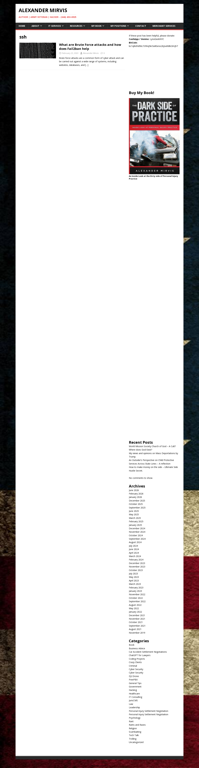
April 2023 (134, 580)
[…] (86, 64)
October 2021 (136, 622)
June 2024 (134, 549)
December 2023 (137, 563)
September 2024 (137, 538)
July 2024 (133, 545)
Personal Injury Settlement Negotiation (148, 710)
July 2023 (133, 573)
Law (131, 703)
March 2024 (135, 556)
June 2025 (134, 511)
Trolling (132, 738)
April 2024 (134, 552)
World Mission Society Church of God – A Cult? (152, 446)
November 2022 (137, 594)
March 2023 (135, 583)
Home (22, 25)
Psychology (134, 717)
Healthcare (134, 693)
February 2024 (136, 559)
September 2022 (137, 601)
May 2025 (134, 514)
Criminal (133, 665)
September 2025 (137, 507)
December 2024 (137, 528)
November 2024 (137, 531)
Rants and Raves (137, 724)
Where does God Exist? (140, 449)
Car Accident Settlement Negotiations (148, 651)
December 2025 (137, 500)
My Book (96, 25)
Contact (140, 25)
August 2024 (135, 542)
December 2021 (137, 615)
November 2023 (137, 566)
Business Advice (137, 648)
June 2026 (134, 490)
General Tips (135, 683)
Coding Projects (137, 658)
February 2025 (136, 521)
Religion (133, 728)
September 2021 (137, 625)
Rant (131, 721)
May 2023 (134, 576)
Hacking (133, 690)
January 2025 (135, 524)
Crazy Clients (135, 662)
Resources (76, 25)
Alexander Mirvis (91, 53)
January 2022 (135, 611)
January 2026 (135, 497)
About (35, 25)
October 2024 (136, 535)
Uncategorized (136, 742)
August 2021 (135, 629)
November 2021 (137, 618)
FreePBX (133, 679)
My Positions (118, 25)
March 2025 (135, 518)
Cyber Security (136, 669)
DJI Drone (134, 676)
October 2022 (136, 597)
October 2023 (136, 570)
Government (135, 686)
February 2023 (136, 587)
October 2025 (136, 504)
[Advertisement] (154, 70)
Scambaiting (135, 731)
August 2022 (135, 604)
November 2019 (137, 632)
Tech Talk (134, 735)
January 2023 (135, 590)
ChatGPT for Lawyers (139, 655)
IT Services (54, 25)
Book (131, 644)
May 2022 (134, 608)
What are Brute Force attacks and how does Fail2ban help (90, 47)
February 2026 (136, 493)
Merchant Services (164, 25)
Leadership (134, 707)
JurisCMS (133, 700)
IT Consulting (135, 697)
